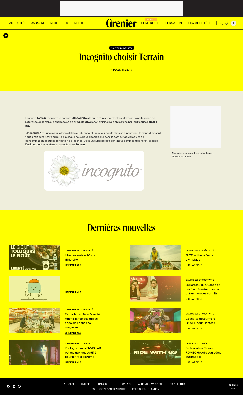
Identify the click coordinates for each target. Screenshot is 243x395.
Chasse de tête (199, 23)
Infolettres (59, 23)
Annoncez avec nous (149, 384)
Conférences (150, 23)
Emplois (78, 23)
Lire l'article (73, 265)
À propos (68, 384)
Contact (125, 384)
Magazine (38, 23)
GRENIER (233, 385)
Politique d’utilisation (144, 389)
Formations (174, 23)
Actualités (17, 23)
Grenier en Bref (177, 384)
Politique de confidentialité (108, 389)
